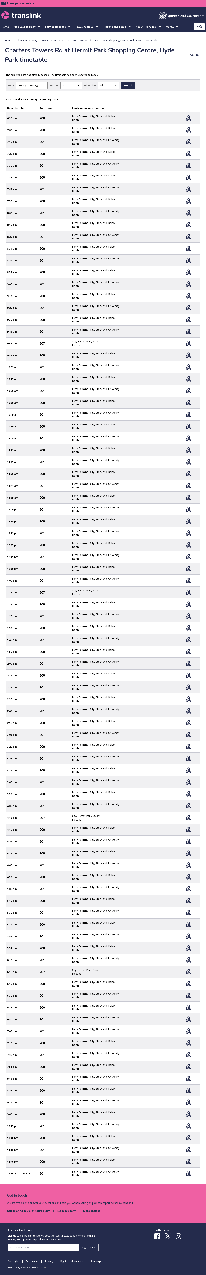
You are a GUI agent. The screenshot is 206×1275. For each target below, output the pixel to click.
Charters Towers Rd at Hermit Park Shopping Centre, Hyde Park (104, 40)
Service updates (55, 26)
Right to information (71, 1261)
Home (5, 26)
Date (11, 85)
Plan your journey (24, 26)
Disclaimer (32, 1261)
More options (91, 1211)
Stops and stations (52, 40)
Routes (54, 85)
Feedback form (66, 1211)
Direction (90, 85)
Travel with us (84, 26)
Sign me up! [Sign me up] (89, 1247)
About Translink (146, 26)
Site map (96, 1261)
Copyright (13, 1261)
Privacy (49, 1261)
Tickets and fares (114, 26)
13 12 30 (25, 1211)
